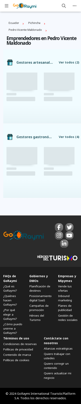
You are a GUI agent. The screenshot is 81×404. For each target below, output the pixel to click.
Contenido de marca (17, 355)
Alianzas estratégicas (58, 348)
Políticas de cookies (16, 360)
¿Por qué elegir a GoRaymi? (10, 314)
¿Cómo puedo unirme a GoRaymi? (12, 328)
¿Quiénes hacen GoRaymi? (10, 300)
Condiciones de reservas (20, 344)
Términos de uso (16, 338)
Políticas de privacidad (18, 349)
